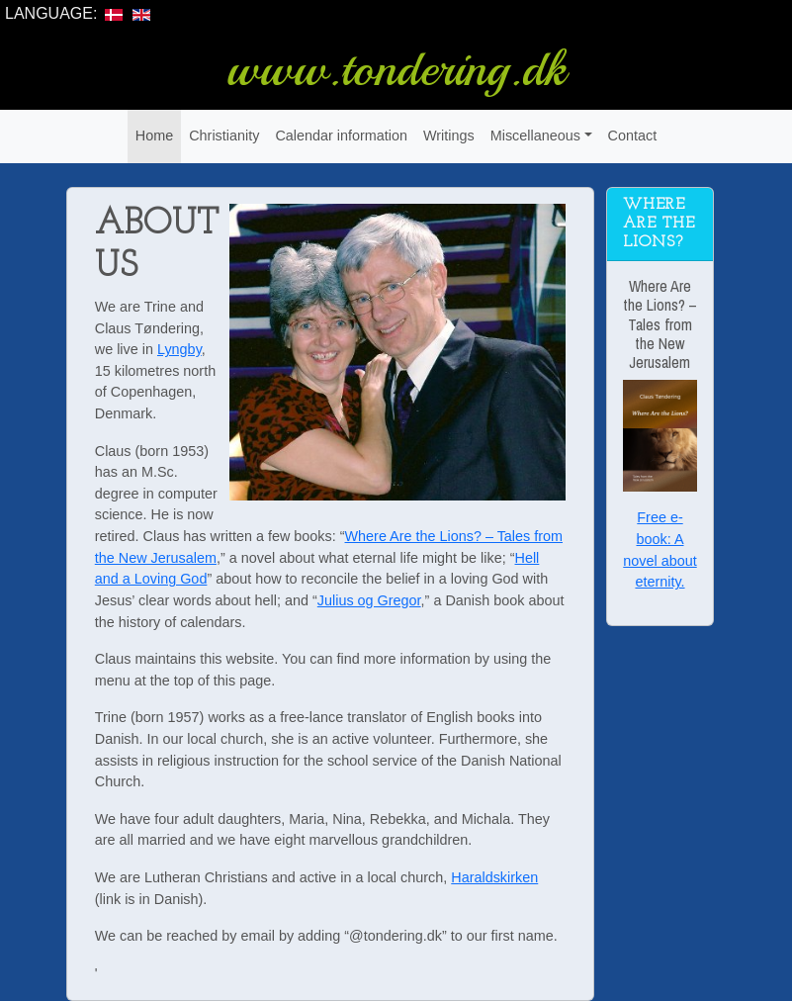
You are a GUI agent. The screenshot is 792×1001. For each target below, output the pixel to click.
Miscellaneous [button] (535, 135)
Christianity (224, 135)
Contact (633, 135)
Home (154, 135)
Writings (449, 135)
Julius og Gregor (369, 600)
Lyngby (179, 349)
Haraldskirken (494, 877)
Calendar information (341, 135)
